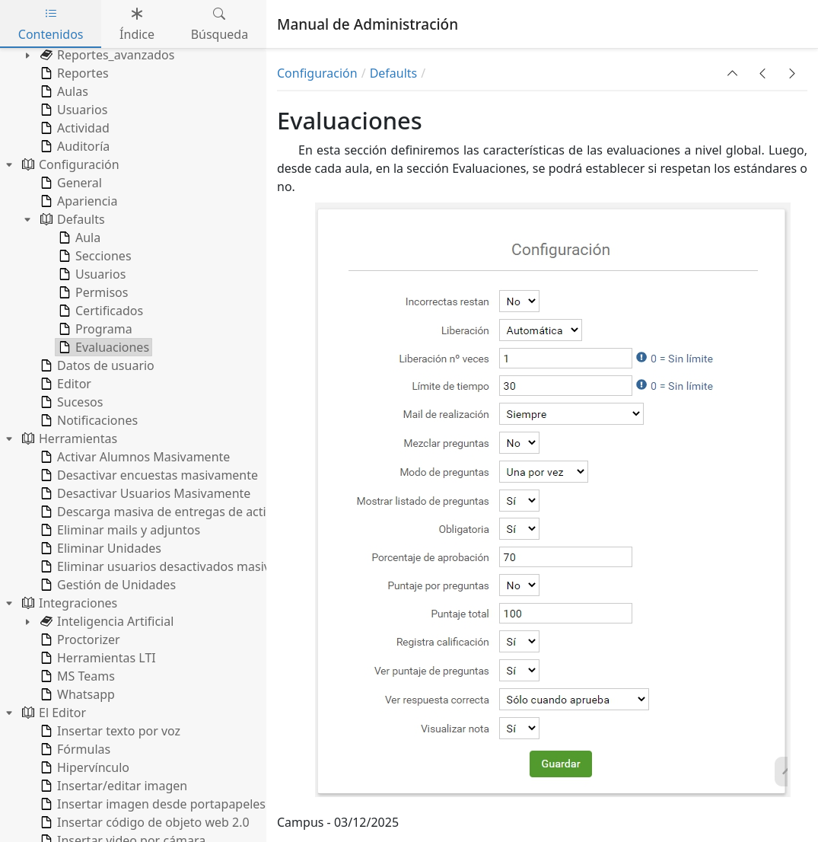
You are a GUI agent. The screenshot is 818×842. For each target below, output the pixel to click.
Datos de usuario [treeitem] (95, 365)
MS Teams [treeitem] (76, 676)
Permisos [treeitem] (92, 292)
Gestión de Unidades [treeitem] (106, 585)
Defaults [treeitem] (71, 219)
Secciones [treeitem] (94, 256)
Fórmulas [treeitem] (73, 749)
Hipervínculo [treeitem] (83, 767)
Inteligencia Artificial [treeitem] (105, 621)
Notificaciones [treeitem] (87, 420)
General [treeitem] (69, 183)
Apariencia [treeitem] (77, 201)
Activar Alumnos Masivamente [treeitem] (133, 457)
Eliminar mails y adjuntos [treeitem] (118, 530)
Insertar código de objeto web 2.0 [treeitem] (143, 822)
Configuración (317, 73)
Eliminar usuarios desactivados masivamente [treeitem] (175, 566)
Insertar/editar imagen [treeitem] (112, 786)
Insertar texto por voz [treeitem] (108, 731)
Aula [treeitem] (78, 237)
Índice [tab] (136, 24)
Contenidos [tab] (51, 24)
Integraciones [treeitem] (68, 603)
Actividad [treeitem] (73, 128)
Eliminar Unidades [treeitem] (99, 548)
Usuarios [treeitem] (72, 109)
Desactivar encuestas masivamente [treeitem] (147, 475)
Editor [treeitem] (64, 384)
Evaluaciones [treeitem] (102, 347)
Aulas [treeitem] (62, 91)
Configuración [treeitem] (69, 164)
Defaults (394, 73)
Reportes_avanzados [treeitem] (105, 55)
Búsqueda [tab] (220, 24)
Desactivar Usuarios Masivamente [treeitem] (143, 493)
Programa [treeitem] (94, 329)
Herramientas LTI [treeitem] (96, 658)
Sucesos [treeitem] (70, 402)
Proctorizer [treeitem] (78, 639)
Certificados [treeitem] (99, 310)
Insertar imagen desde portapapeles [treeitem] (151, 804)
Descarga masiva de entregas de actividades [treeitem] (173, 511)
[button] (733, 73)
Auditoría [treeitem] (73, 146)
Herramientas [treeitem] (68, 438)
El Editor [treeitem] (52, 712)
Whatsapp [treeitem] (76, 694)
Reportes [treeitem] (73, 73)
